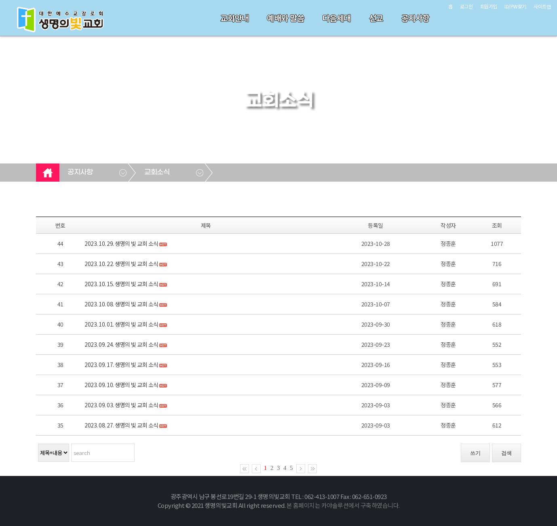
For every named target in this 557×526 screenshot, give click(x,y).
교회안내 (234, 18)
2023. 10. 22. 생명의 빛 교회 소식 (121, 264)
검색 (506, 453)
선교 (376, 18)
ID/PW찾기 (515, 6)
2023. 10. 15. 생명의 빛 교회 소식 (121, 284)
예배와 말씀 (285, 18)
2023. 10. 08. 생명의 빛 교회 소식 (121, 304)
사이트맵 (542, 6)
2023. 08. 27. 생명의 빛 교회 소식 (121, 425)
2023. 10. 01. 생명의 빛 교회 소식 (121, 324)
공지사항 (415, 18)
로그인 (466, 6)
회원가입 (488, 6)
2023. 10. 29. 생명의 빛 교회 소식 (121, 243)
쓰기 (475, 453)
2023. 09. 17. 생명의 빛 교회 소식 (121, 364)
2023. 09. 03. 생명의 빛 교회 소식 (121, 405)
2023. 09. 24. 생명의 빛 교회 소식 (121, 344)
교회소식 (156, 172)
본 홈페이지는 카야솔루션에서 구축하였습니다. (343, 505)
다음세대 (337, 18)
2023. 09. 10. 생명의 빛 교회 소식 (121, 385)
